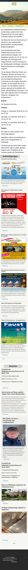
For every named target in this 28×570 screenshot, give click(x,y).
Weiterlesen (5, 186)
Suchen (4, 26)
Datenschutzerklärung (8, 560)
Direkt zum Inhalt (4, 1)
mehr (3, 358)
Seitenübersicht (20, 26)
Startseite (10, 26)
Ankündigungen (10, 156)
